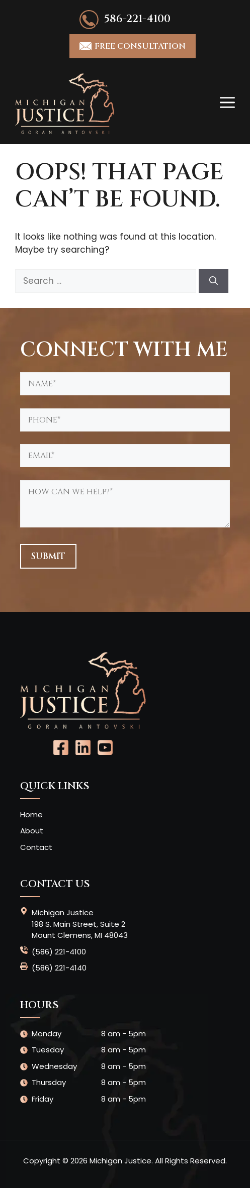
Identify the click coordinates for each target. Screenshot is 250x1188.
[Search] (213, 281)
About (31, 830)
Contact (36, 847)
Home (31, 814)
